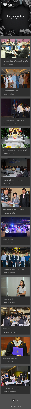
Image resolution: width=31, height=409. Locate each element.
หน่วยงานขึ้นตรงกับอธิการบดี (13, 121)
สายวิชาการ (7, 329)
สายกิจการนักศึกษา (10, 358)
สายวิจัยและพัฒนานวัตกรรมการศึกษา (16, 269)
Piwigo (19, 406)
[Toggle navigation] (27, 5)
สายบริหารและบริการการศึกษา (14, 210)
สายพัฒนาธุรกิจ (8, 240)
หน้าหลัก (3, 33)
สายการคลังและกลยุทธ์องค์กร (13, 180)
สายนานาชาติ (8, 299)
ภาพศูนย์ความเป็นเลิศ (11, 388)
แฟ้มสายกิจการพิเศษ (10, 91)
